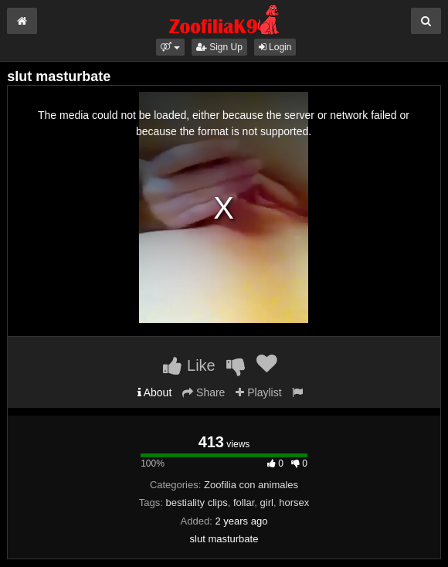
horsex (294, 502)
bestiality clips (196, 502)
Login (275, 47)
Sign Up (219, 47)
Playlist (258, 392)
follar (243, 502)
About (154, 392)
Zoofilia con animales (251, 485)
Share (203, 392)
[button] (170, 47)
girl (266, 502)
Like (189, 365)
